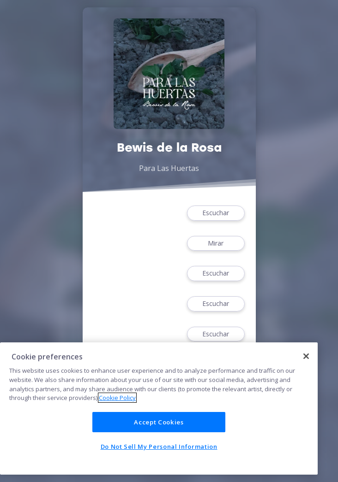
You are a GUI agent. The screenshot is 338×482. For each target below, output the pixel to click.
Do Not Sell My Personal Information (159, 446)
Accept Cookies (158, 422)
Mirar (215, 243)
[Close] (306, 356)
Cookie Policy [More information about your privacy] (117, 398)
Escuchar (215, 213)
